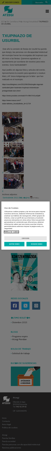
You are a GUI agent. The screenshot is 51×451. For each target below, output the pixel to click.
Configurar (25, 238)
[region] (25, 225)
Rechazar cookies (36, 244)
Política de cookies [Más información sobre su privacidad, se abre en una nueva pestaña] (11, 232)
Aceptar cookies (14, 244)
